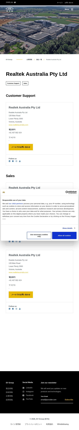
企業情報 (29, 59)
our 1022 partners (16, 203)
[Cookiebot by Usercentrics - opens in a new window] (67, 192)
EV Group (9, 59)
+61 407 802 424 (15, 133)
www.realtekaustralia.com (18, 125)
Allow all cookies (64, 235)
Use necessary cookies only (39, 235)
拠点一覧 (39, 59)
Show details (67, 228)
